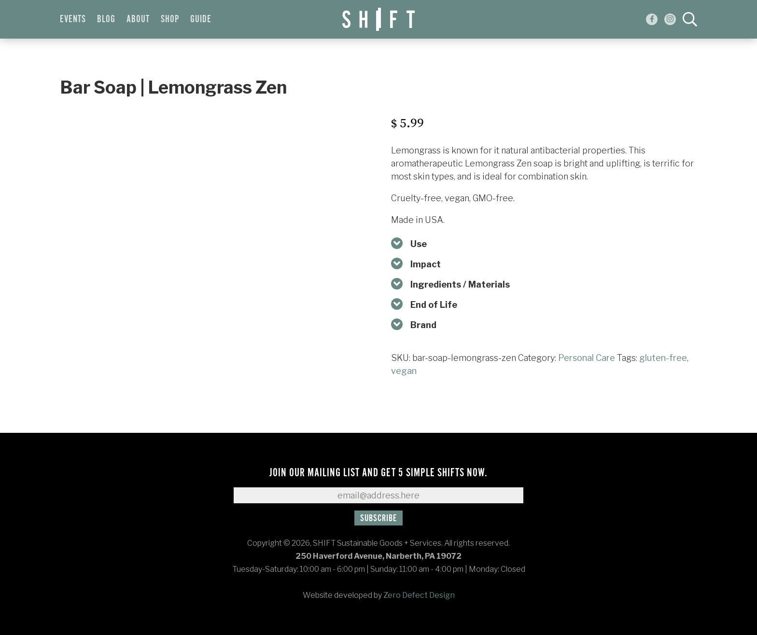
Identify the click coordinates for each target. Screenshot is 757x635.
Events (73, 19)
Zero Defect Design (419, 595)
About (138, 19)
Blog (106, 19)
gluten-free (663, 358)
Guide (200, 19)
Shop (170, 19)
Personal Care (586, 358)
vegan (404, 371)
